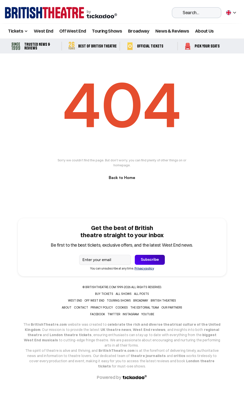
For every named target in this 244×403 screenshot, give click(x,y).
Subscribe (150, 259)
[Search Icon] (196, 12)
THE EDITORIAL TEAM (144, 307)
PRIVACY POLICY (102, 307)
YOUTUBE (147, 314)
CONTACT (81, 307)
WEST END (75, 300)
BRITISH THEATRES (163, 300)
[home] (61, 12)
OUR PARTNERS (171, 307)
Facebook (97, 314)
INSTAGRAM (131, 314)
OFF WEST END (94, 300)
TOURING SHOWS (119, 300)
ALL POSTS (141, 294)
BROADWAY (140, 300)
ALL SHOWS (124, 294)
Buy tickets (104, 294)
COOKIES (121, 307)
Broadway (138, 31)
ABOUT (66, 307)
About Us (204, 31)
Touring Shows (107, 31)
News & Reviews (172, 31)
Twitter (113, 314)
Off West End (72, 31)
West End (43, 31)
